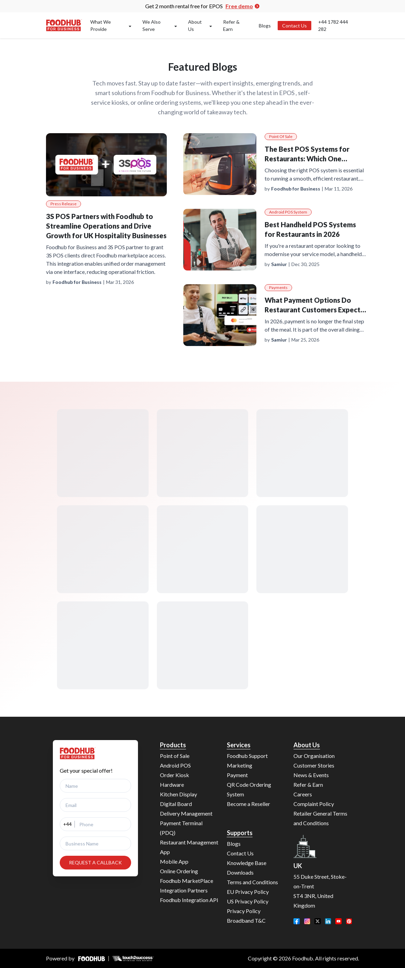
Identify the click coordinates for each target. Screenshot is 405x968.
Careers (302, 794)
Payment (237, 775)
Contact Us (294, 25)
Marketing (239, 765)
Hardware (172, 784)
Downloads (240, 872)
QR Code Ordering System (249, 789)
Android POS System (288, 212)
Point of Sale (280, 136)
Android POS (175, 765)
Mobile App (174, 861)
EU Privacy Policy (248, 891)
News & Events (311, 775)
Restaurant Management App (189, 847)
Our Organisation (314, 755)
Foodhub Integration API (189, 900)
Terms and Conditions (252, 882)
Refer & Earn (231, 25)
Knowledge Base (246, 863)
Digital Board (176, 803)
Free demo (242, 6)
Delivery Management (186, 813)
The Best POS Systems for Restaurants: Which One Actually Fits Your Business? (308, 158)
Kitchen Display (178, 794)
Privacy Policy (244, 911)
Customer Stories (313, 765)
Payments (278, 287)
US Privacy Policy (247, 901)
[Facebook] (296, 921)
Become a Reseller (248, 803)
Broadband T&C (246, 920)
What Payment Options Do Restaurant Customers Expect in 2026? (312, 309)
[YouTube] (338, 921)
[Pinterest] (349, 921)
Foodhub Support (247, 755)
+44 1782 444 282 (333, 25)
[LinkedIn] (328, 921)
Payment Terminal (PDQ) (181, 828)
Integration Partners (184, 890)
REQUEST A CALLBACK (95, 862)
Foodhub (302, 958)
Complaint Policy (313, 803)
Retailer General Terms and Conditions (320, 818)
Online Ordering (179, 871)
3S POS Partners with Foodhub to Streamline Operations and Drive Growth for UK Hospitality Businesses (106, 226)
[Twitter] (317, 921)
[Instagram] (307, 921)
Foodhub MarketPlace (186, 880)
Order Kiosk (174, 775)
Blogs (265, 25)
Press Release (63, 203)
